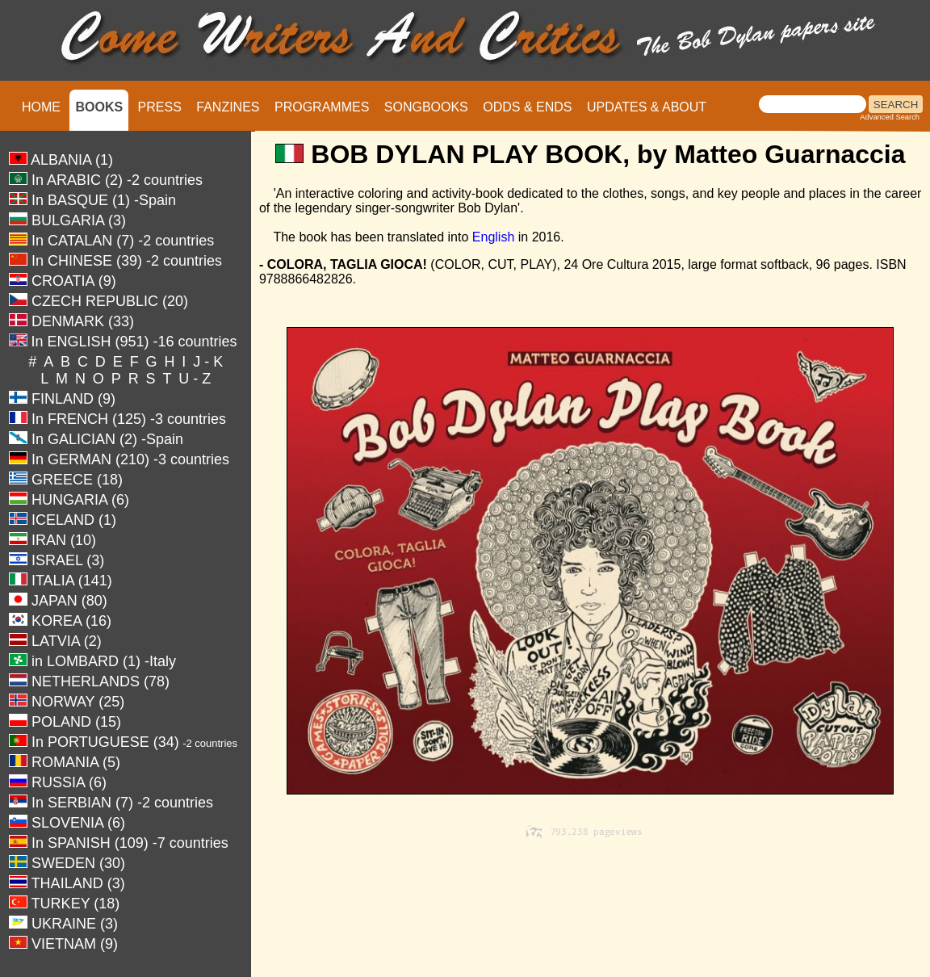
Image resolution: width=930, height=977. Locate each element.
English (493, 237)
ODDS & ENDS (527, 107)
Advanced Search (890, 117)
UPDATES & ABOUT (646, 107)
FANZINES (227, 107)
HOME (41, 107)
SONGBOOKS (426, 107)
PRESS (160, 107)
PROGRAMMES (321, 107)
